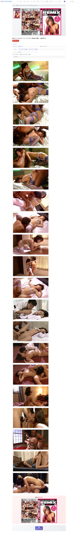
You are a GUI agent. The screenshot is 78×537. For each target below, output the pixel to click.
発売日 (48, 1)
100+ (24, 1)
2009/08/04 (20, 46)
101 (28, 1)
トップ (14, 5)
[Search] (59, 1)
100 (35, 1)
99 (20, 1)
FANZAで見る (16, 40)
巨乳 (38, 1)
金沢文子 (17, 5)
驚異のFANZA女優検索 (6, 1)
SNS (52, 1)
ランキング (43, 1)
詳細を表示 (16, 57)
